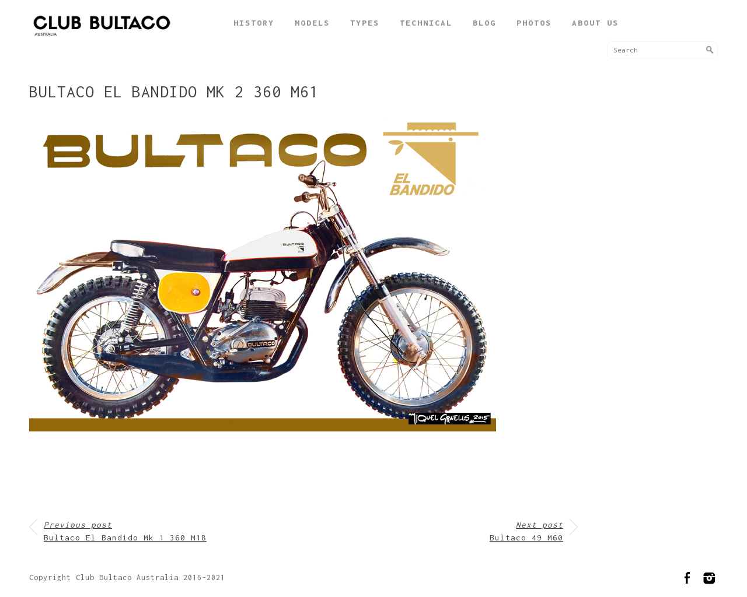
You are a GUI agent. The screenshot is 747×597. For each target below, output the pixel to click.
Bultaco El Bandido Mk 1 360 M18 (125, 531)
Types (364, 22)
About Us (595, 22)
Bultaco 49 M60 (526, 531)
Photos (533, 22)
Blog (484, 22)
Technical (426, 22)
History (253, 22)
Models (312, 22)
